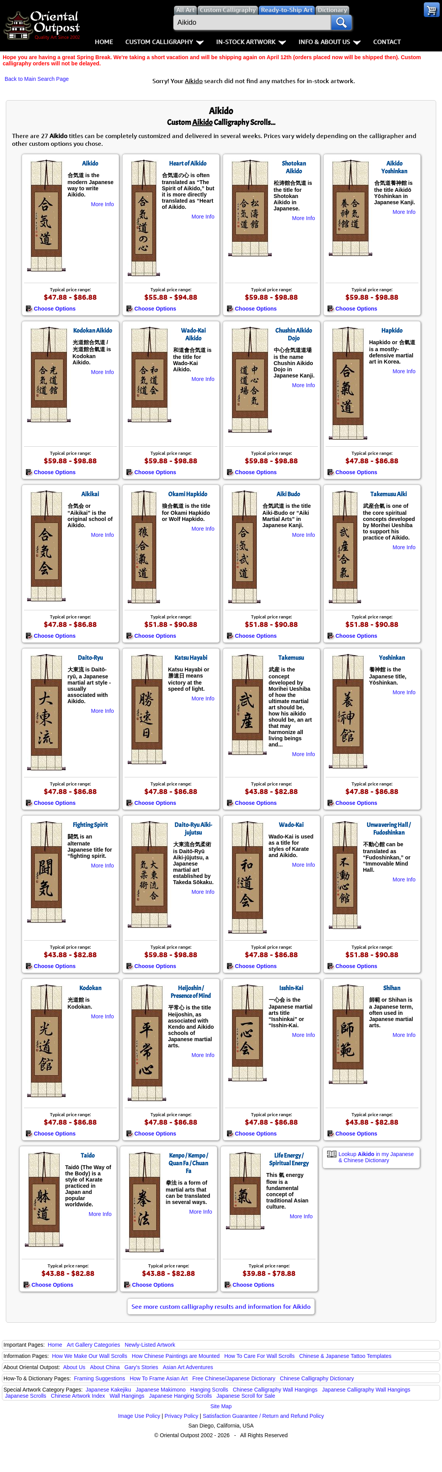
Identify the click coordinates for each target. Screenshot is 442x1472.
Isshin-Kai (291, 988)
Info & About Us (330, 42)
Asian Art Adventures (188, 1367)
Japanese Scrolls (25, 1396)
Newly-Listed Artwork (150, 1345)
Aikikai (90, 494)
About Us (74, 1367)
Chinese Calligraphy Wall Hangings (275, 1390)
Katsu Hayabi (190, 658)
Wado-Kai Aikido (193, 334)
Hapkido (392, 331)
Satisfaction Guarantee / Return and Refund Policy (263, 1416)
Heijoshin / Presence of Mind (191, 992)
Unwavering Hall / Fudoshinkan (389, 829)
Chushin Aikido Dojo (293, 334)
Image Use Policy (139, 1416)
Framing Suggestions (99, 1378)
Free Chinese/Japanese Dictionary (233, 1378)
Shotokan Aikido (294, 167)
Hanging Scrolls (209, 1390)
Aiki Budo (288, 494)
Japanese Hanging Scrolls (180, 1396)
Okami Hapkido (187, 494)
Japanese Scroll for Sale (246, 1396)
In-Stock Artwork (251, 42)
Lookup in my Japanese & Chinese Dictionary (376, 1157)
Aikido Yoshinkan (394, 167)
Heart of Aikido (187, 163)
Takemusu (291, 658)
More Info (102, 204)
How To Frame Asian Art (159, 1378)
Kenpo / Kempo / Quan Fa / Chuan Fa (188, 1163)
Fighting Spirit (90, 825)
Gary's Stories (141, 1367)
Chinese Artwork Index (78, 1396)
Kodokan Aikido (92, 331)
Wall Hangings (126, 1396)
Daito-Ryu (90, 658)
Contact (387, 42)
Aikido (90, 163)
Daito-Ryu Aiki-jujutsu (193, 829)
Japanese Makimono (161, 1390)
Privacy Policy (181, 1416)
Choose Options (51, 309)
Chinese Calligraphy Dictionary (317, 1378)
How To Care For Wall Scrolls (259, 1356)
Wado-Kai (291, 825)
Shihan (391, 988)
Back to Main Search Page (37, 79)
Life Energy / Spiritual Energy (289, 1159)
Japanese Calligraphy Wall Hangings (366, 1390)
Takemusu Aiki (388, 494)
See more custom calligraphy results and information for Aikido (221, 1306)
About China (105, 1367)
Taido (88, 1155)
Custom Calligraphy (164, 42)
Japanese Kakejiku (108, 1390)
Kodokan (90, 988)
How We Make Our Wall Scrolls (89, 1356)
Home (104, 42)
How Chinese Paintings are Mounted (176, 1356)
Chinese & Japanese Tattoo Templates (345, 1356)
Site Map (221, 1406)
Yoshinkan (392, 658)
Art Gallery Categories (93, 1345)
